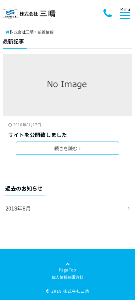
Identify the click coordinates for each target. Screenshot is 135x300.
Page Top (67, 270)
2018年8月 (18, 208)
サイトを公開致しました (37, 135)
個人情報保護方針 (67, 277)
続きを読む (67, 148)
